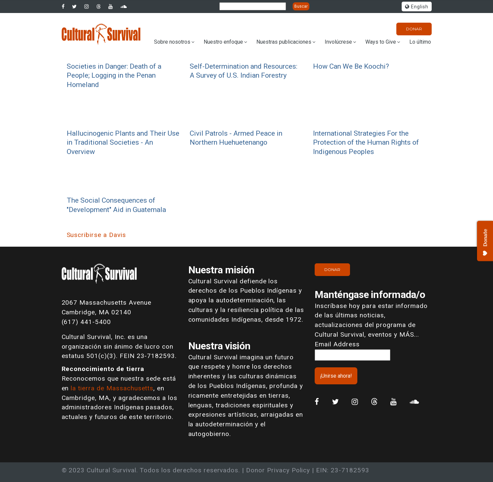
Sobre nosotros (172, 42)
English (416, 7)
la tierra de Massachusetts (112, 388)
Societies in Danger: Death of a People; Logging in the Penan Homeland (114, 75)
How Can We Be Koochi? (351, 66)
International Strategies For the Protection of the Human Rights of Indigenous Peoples (366, 142)
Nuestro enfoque (223, 42)
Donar (414, 28)
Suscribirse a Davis (96, 235)
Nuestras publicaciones (283, 42)
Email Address (337, 344)
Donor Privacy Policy (278, 470)
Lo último (420, 42)
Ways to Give (380, 42)
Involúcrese (338, 42)
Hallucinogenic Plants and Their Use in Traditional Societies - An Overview (123, 142)
